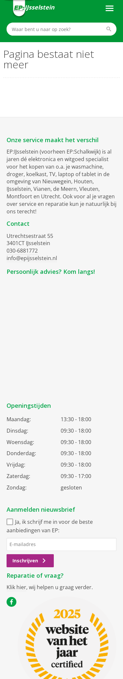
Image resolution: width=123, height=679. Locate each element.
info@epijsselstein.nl (32, 258)
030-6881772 (22, 250)
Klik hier (16, 587)
